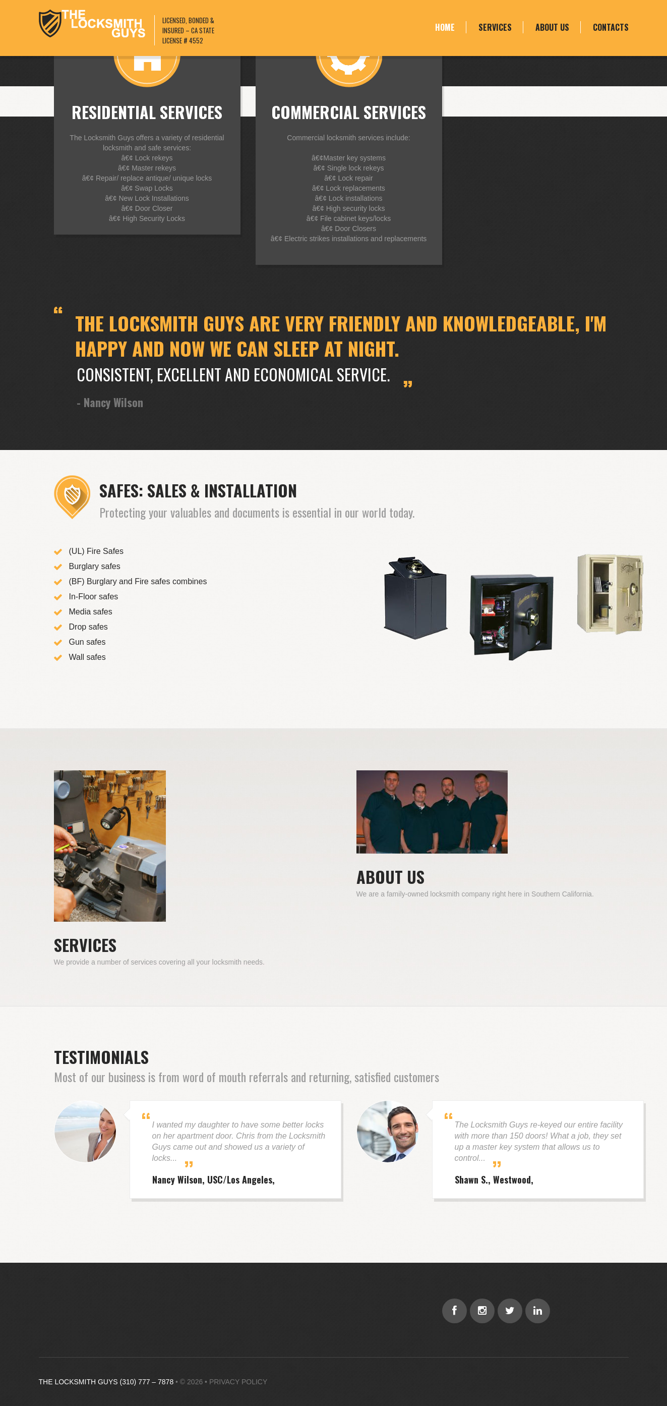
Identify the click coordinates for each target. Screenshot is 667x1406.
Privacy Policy (238, 1382)
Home (445, 27)
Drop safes (88, 627)
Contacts (611, 27)
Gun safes (87, 642)
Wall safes (87, 657)
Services (495, 27)
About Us (552, 27)
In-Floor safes (93, 596)
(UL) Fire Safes (96, 551)
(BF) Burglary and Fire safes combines (138, 581)
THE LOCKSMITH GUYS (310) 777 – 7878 (106, 1382)
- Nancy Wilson (110, 402)
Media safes (90, 611)
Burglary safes (94, 566)
